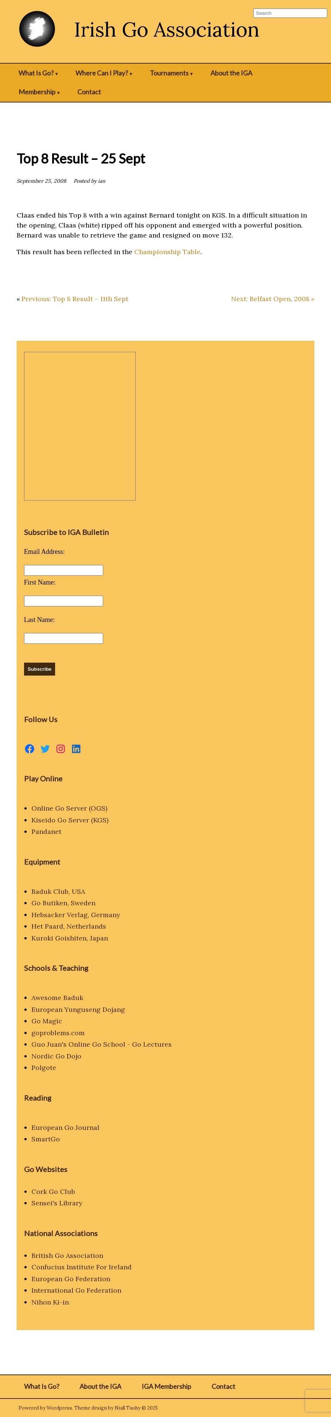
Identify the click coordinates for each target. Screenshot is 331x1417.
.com (77, 1033)
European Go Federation (70, 1279)
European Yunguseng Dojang (78, 1009)
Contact (89, 92)
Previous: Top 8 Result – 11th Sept (74, 298)
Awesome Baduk (57, 997)
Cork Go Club (53, 1191)
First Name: (40, 582)
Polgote (43, 1067)
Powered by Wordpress (45, 1408)
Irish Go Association (167, 29)
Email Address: (44, 551)
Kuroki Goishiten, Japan (69, 938)
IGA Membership (166, 1386)
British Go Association (67, 1255)
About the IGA (231, 73)
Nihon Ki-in (50, 1302)
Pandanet (46, 831)
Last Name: (39, 619)
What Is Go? (36, 73)
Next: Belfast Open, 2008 (270, 298)
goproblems (50, 1033)
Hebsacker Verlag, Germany (75, 915)
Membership (36, 92)
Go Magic (46, 1021)
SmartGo (45, 1139)
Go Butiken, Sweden (63, 903)
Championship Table (167, 252)
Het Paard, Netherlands (68, 926)
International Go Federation (76, 1290)
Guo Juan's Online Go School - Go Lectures (101, 1044)
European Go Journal (65, 1127)
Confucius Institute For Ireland (81, 1267)
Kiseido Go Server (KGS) (69, 820)
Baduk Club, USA (58, 891)
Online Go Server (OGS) (69, 808)
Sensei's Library (56, 1203)
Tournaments (169, 73)
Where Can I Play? (101, 73)
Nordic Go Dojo (56, 1056)
